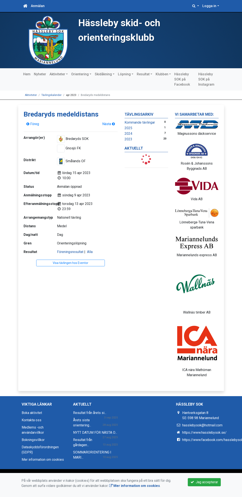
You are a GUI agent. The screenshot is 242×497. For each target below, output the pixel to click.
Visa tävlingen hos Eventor (70, 263)
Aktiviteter (57, 74)
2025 (128, 128)
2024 (128, 134)
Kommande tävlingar (140, 122)
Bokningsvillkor (33, 440)
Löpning (124, 74)
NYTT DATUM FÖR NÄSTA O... (95, 432)
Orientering (80, 74)
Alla (90, 252)
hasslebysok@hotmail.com (202, 425)
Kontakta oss (31, 420)
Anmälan (38, 6)
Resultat (143, 74)
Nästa (108, 124)
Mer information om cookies (43, 460)
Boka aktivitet (32, 413)
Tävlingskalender (51, 95)
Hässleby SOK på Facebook (182, 79)
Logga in (209, 6)
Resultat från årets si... (89, 413)
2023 (128, 139)
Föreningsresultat (70, 252)
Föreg (32, 124)
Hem (26, 74)
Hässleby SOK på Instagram (206, 79)
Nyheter (40, 74)
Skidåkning (103, 74)
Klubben (162, 74)
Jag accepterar (204, 482)
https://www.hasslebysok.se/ (204, 432)
